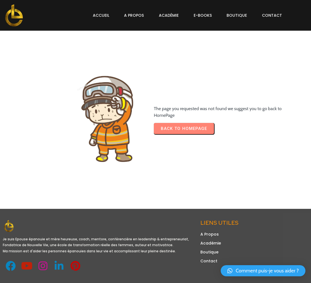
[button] (263, 270)
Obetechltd (36, 275)
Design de (14, 275)
